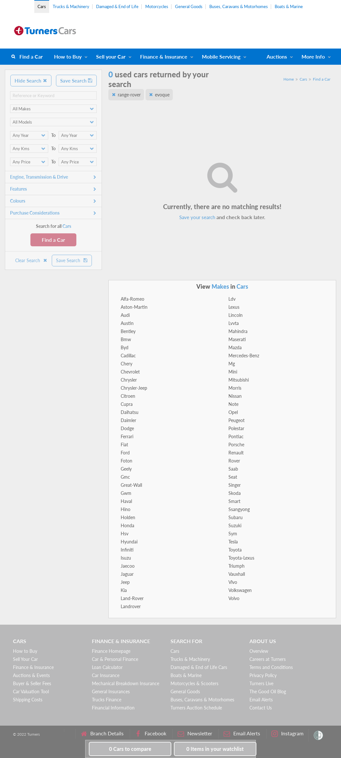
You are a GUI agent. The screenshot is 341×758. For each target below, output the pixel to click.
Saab (233, 469)
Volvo (233, 598)
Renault (236, 452)
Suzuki (234, 525)
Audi (125, 315)
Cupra (127, 404)
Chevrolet (130, 371)
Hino (125, 509)
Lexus (233, 307)
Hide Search (31, 81)
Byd (124, 347)
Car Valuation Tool (31, 691)
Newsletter (195, 733)
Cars (42, 6)
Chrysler (129, 380)
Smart (234, 501)
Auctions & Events (31, 675)
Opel (233, 412)
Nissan (235, 396)
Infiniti (127, 549)
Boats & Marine (289, 6)
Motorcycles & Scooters (194, 683)
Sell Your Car (25, 659)
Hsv (124, 533)
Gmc (125, 477)
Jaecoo (128, 566)
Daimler (128, 420)
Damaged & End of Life (117, 6)
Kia (124, 590)
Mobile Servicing (221, 56)
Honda (127, 525)
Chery (126, 363)
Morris (234, 388)
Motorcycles (156, 6)
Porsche (236, 444)
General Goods (189, 6)
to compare (130, 749)
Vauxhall (236, 574)
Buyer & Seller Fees (32, 683)
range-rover (129, 94)
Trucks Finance (106, 699)
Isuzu (126, 558)
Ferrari (127, 436)
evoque (162, 94)
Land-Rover (132, 598)
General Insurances (111, 691)
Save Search (76, 81)
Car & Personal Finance (115, 659)
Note (233, 404)
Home (288, 79)
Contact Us (260, 707)
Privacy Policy (263, 675)
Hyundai (129, 541)
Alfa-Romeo (132, 299)
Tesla (233, 541)
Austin (127, 323)
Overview (258, 651)
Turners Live (261, 683)
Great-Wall (131, 485)
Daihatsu (129, 412)
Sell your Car (111, 56)
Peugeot (236, 420)
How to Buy (68, 56)
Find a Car (31, 56)
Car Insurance (105, 675)
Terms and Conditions (271, 667)
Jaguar (127, 574)
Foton (126, 460)
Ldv (232, 299)
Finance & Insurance (163, 56)
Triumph (236, 566)
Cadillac (128, 355)
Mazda (235, 347)
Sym (232, 533)
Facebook (150, 733)
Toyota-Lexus (241, 558)
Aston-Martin (134, 307)
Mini (232, 371)
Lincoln (235, 315)
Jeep (125, 582)
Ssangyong (239, 509)
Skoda (234, 493)
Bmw (126, 339)
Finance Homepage (111, 651)
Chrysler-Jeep (134, 388)
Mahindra (238, 331)
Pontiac (236, 436)
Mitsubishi (238, 380)
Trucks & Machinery (71, 6)
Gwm (126, 493)
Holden (128, 517)
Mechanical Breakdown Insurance (125, 683)
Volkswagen (240, 590)
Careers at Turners (267, 659)
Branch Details (102, 733)
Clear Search (31, 260)
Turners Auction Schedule (196, 707)
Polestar (236, 428)
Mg (231, 363)
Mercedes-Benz (243, 355)
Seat (232, 477)
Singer (234, 485)
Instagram (287, 733)
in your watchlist (215, 749)
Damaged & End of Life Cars (198, 667)
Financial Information (113, 707)
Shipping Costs (27, 699)
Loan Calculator (107, 667)
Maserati (237, 339)
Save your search (197, 217)
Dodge (127, 428)
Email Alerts (261, 699)
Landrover (131, 606)
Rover (234, 460)
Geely (126, 469)
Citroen (128, 396)
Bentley (128, 331)
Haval (126, 501)
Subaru (235, 517)
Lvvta (233, 323)
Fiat (124, 444)
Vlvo (232, 582)
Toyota (235, 549)
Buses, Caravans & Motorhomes (238, 6)
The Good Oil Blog (267, 691)
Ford (125, 452)
